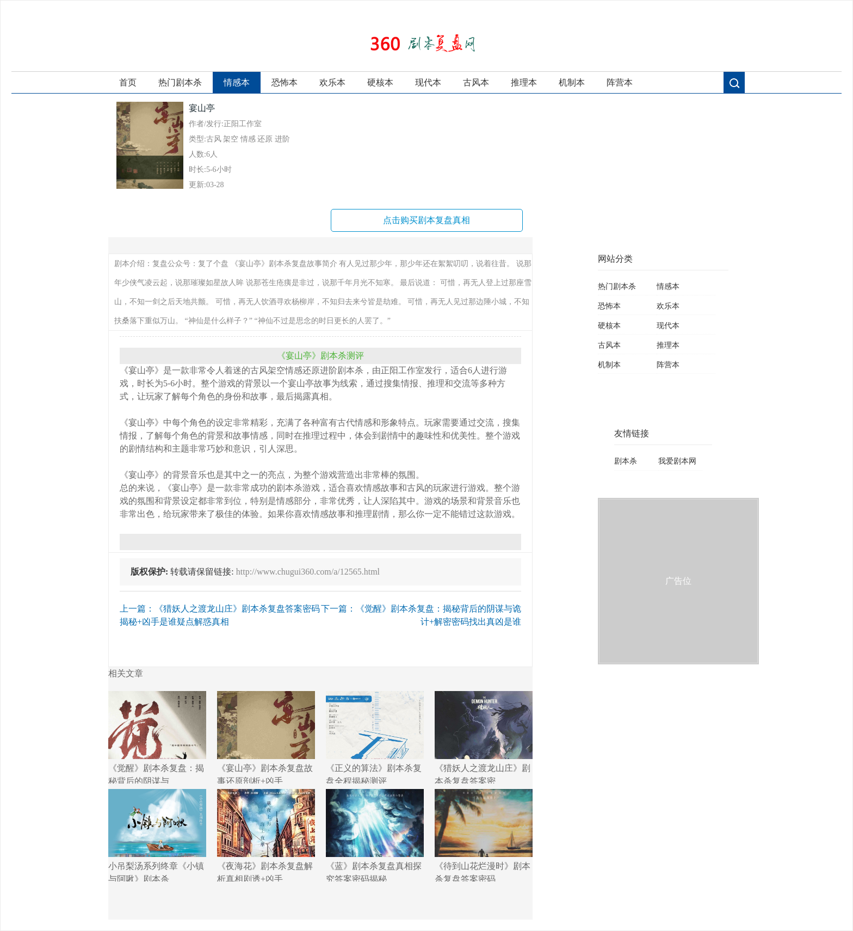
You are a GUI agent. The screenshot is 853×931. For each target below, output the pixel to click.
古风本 (476, 82)
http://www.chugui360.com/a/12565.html (308, 571)
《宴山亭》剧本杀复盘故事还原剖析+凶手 (266, 737)
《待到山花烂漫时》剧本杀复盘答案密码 (484, 835)
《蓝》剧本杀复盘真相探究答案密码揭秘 (375, 835)
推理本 (524, 82)
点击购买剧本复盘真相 (426, 220)
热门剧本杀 (180, 82)
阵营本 (620, 82)
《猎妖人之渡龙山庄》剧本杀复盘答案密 (484, 737)
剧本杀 (625, 461)
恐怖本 (284, 82)
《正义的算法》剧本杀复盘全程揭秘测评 (375, 737)
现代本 (428, 82)
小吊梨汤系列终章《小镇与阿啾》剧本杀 (157, 835)
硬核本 (380, 82)
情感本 (237, 82)
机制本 (572, 82)
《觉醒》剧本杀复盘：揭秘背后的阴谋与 (157, 737)
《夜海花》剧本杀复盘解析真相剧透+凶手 (266, 835)
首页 (128, 82)
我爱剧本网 (677, 461)
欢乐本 (332, 82)
